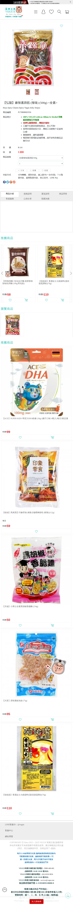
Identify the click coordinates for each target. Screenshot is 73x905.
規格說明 (28, 189)
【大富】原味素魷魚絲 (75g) (14, 696)
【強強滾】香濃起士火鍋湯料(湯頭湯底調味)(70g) (24, 790)
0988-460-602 (49, 864)
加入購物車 (36, 901)
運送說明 (45, 189)
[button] (2, 269)
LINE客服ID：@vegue (14, 820)
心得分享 (28, 194)
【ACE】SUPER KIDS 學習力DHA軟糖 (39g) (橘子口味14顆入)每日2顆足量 (35, 414)
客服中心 (9, 826)
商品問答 (63, 189)
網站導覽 (9, 832)
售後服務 (10, 194)
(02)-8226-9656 (47, 870)
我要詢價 (45, 194)
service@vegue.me (47, 876)
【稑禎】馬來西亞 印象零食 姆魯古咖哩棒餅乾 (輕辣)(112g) (28, 508)
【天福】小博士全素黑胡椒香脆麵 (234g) (20, 602)
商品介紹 (10, 189)
